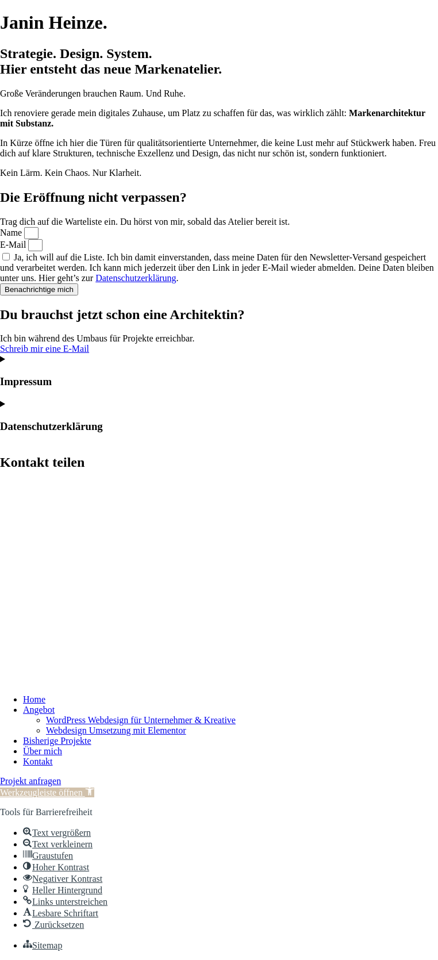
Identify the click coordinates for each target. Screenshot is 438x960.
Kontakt (38, 761)
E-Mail (14, 244)
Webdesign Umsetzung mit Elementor (116, 730)
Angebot (39, 710)
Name (12, 232)
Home (34, 699)
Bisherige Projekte (57, 741)
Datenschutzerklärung (135, 278)
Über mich (42, 751)
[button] (47, 792)
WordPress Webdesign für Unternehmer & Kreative (141, 720)
